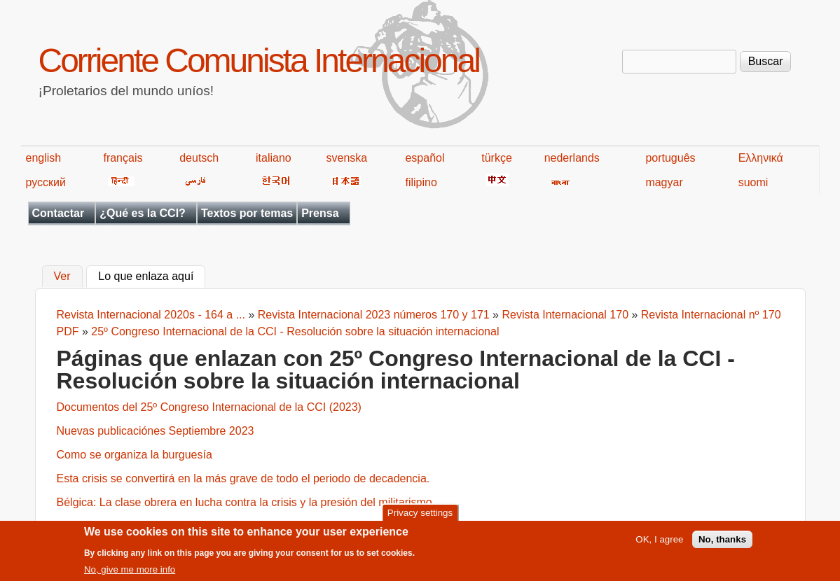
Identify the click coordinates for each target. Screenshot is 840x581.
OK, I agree (659, 543)
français (122, 158)
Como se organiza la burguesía (134, 455)
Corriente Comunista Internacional (259, 60)
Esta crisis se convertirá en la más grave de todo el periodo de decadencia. (243, 478)
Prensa (319, 213)
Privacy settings (420, 516)
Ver (62, 277)
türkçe (496, 158)
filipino (420, 182)
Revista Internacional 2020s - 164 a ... (151, 315)
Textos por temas (247, 213)
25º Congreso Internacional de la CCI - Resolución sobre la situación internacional (295, 331)
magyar (663, 182)
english (44, 158)
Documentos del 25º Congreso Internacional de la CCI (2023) (209, 407)
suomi (753, 182)
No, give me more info (129, 573)
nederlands (572, 158)
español (424, 158)
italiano (273, 158)
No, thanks (722, 543)
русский (46, 182)
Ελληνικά (760, 158)
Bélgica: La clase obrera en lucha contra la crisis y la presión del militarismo (244, 502)
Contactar (58, 213)
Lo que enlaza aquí (151, 275)
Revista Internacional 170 (566, 315)
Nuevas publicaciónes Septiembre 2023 (155, 431)
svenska (347, 158)
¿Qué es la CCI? (142, 213)
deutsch (199, 158)
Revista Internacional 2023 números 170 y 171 (374, 315)
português (670, 158)
